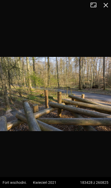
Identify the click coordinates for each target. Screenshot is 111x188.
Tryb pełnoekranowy (95, 5)
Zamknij (106, 5)
